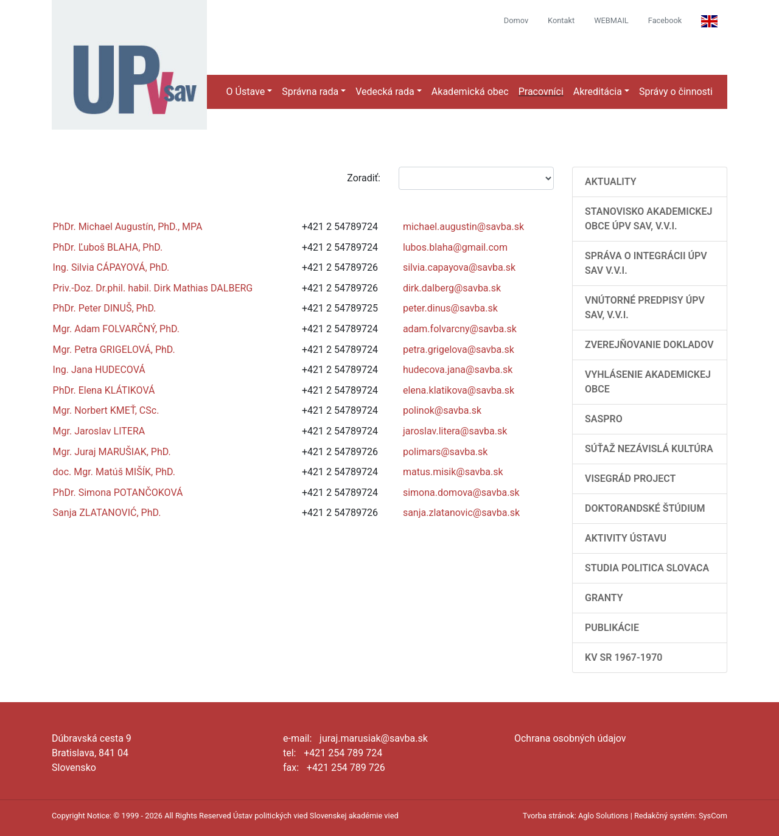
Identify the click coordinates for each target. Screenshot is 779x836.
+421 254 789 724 (343, 753)
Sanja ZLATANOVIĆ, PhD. (107, 512)
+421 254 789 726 (346, 767)
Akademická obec (470, 91)
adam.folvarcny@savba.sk (460, 329)
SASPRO (604, 419)
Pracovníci (541, 91)
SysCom (713, 815)
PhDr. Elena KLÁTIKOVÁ (104, 390)
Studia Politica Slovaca (647, 568)
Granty (604, 598)
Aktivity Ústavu (625, 538)
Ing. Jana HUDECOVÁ (99, 369)
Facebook (665, 20)
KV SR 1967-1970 (623, 657)
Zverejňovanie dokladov (649, 344)
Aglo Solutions (603, 815)
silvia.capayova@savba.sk (459, 267)
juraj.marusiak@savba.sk (374, 738)
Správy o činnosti (676, 91)
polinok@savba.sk (442, 410)
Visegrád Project (630, 478)
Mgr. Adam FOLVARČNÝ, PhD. (116, 329)
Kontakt (561, 20)
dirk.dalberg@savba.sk (452, 288)
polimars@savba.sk (445, 452)
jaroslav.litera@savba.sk (455, 431)
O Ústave (245, 91)
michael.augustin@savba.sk (463, 226)
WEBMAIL (611, 20)
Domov (516, 20)
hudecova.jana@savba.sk (457, 369)
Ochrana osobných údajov (570, 738)
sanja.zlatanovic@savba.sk (461, 512)
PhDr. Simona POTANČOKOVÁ (118, 492)
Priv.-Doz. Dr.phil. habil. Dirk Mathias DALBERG (153, 288)
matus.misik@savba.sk (453, 472)
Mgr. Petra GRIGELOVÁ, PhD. (114, 349)
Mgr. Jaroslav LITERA (99, 431)
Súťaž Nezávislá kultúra (649, 449)
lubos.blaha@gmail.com (455, 247)
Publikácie (612, 627)
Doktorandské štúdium (645, 508)
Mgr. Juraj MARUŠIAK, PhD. (112, 452)
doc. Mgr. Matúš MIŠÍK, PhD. (114, 472)
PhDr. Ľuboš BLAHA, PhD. (108, 247)
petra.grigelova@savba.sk (458, 349)
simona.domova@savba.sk (461, 492)
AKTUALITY (611, 181)
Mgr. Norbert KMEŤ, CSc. (106, 410)
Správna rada (310, 91)
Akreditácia (597, 91)
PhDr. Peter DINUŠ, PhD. (104, 308)
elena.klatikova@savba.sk (458, 390)
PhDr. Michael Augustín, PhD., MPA (128, 226)
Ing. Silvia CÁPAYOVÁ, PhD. (111, 267)
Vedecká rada (384, 91)
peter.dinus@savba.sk (450, 308)
